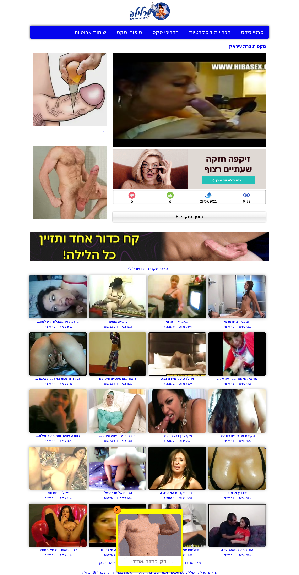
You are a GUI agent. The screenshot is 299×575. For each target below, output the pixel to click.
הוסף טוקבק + (189, 216)
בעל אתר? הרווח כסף (113, 563)
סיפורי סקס (129, 32)
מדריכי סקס (165, 32)
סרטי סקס (252, 32)
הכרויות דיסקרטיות (209, 32)
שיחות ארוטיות (90, 32)
